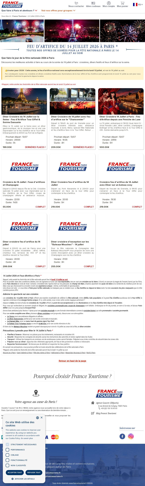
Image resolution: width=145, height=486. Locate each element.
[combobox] (37, 417)
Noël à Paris (91, 353)
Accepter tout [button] (15, 472)
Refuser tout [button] (33, 472)
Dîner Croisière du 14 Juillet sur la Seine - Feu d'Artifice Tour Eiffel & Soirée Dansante (21, 119)
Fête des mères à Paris (41, 353)
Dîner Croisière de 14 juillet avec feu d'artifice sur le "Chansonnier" (70, 118)
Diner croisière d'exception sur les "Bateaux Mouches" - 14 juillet (70, 243)
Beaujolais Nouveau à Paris (75, 353)
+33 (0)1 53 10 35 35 (109, 408)
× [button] (41, 418)
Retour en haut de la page (72, 361)
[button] (24, 478)
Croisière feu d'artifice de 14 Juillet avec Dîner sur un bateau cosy (119, 183)
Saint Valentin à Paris (24, 353)
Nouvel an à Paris (9, 353)
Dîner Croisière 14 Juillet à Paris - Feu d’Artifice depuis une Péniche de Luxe (120, 118)
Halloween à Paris (57, 353)
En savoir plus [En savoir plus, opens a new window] (27, 438)
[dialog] (24, 448)
